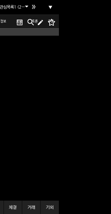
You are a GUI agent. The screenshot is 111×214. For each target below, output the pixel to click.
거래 (31, 207)
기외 (50, 207)
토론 (35, 21)
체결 (13, 207)
